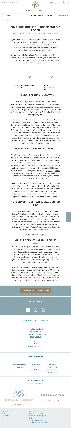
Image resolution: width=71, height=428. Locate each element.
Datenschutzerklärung (37, 416)
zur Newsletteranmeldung (35, 290)
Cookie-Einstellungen (37, 414)
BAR (39, 16)
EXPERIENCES (63, 16)
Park (9, 20)
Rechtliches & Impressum (37, 420)
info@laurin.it (35, 337)
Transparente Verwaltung (38, 422)
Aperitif (49, 171)
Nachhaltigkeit (34, 411)
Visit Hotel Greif (9, 2)
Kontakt (5, 411)
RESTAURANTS (48, 16)
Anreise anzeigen (35, 347)
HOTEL (33, 16)
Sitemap (32, 418)
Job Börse (5, 416)
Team (3, 414)
